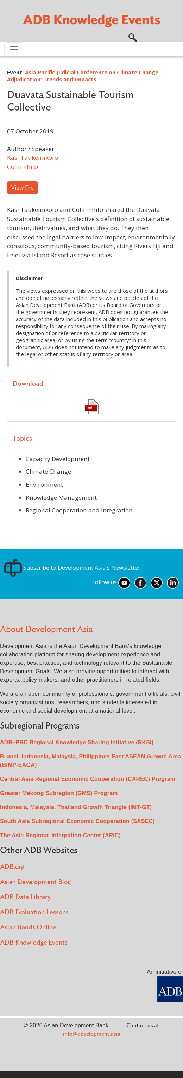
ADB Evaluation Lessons (34, 912)
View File (22, 187)
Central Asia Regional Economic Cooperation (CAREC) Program (87, 779)
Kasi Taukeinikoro (32, 157)
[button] (132, 37)
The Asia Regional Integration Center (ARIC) (60, 835)
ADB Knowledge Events (34, 942)
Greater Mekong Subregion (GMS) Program (59, 793)
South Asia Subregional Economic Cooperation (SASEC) (77, 821)
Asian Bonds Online (28, 927)
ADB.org (12, 867)
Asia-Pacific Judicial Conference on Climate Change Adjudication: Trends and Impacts (82, 76)
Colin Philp (22, 167)
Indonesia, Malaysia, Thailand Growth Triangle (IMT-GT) (76, 807)
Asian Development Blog (35, 882)
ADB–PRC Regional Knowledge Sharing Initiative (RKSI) (76, 742)
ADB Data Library (25, 897)
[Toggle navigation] (14, 49)
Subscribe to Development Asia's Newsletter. (72, 568)
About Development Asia (46, 629)
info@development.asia (91, 1034)
